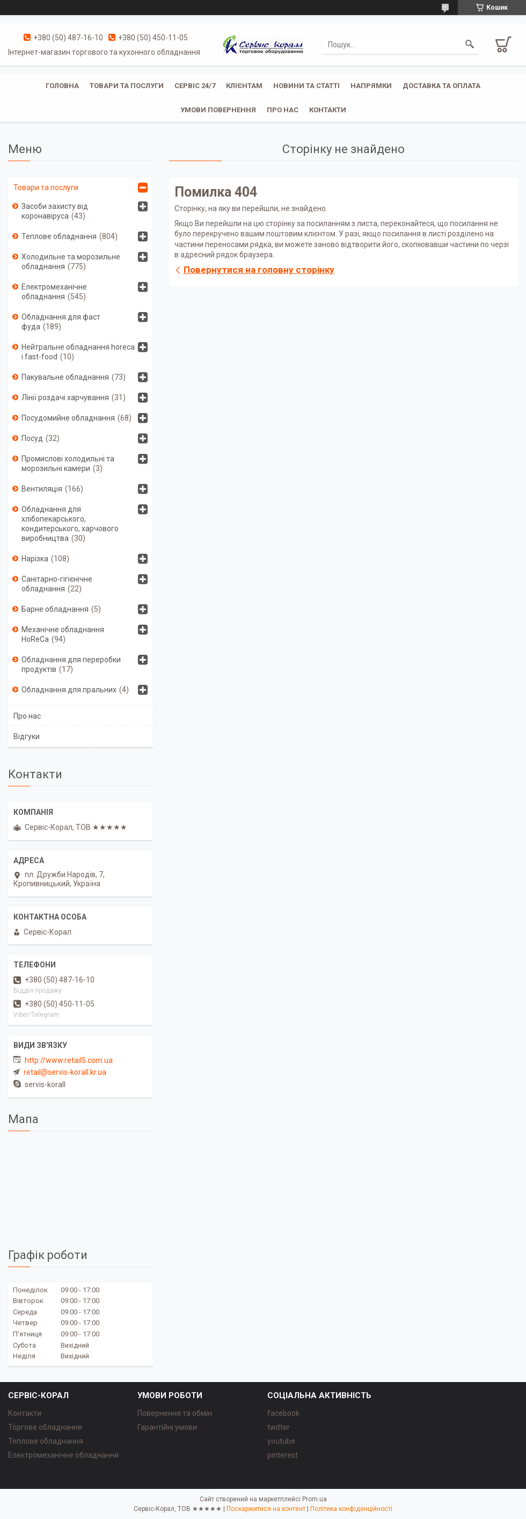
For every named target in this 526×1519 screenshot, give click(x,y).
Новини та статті (306, 86)
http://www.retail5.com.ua (69, 1060)
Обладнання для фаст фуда (60, 322)
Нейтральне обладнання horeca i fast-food (78, 352)
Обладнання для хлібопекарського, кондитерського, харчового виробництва (70, 523)
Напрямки (371, 86)
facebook (283, 1413)
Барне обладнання (55, 609)
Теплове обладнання (59, 236)
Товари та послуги (127, 86)
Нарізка (34, 558)
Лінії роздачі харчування (65, 397)
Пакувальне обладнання (65, 377)
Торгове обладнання (45, 1427)
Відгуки (26, 736)
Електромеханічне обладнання (54, 292)
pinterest (282, 1455)
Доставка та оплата (441, 86)
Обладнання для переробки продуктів (71, 664)
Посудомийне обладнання (68, 418)
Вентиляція (41, 488)
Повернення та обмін (174, 1413)
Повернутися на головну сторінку (259, 269)
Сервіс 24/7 (194, 86)
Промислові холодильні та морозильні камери (67, 463)
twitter (278, 1427)
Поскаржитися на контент (266, 1509)
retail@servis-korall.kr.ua (65, 1072)
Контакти (327, 110)
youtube (281, 1441)
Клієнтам (244, 86)
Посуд (32, 438)
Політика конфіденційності (351, 1509)
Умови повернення (218, 110)
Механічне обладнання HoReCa (62, 634)
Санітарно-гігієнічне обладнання (56, 584)
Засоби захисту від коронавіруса (54, 211)
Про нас (282, 110)
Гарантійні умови (167, 1427)
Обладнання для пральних (68, 689)
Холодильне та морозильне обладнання (70, 261)
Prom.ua (314, 1499)
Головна (62, 86)
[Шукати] (469, 44)
